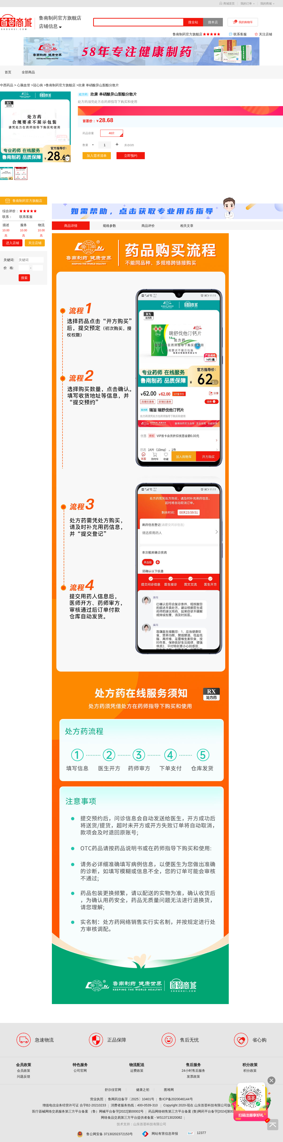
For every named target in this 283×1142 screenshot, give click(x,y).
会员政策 (23, 1065)
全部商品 (28, 72)
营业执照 (96, 1099)
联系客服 (238, 34)
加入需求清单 (97, 156)
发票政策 (193, 1076)
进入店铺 (12, 243)
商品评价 (148, 226)
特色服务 (80, 1065)
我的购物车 (243, 22)
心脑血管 (23, 85)
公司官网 (80, 1070)
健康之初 (142, 1089)
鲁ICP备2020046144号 (176, 1099)
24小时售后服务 (193, 1070)
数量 (85, 145)
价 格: (9, 268)
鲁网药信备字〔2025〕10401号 (131, 1099)
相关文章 (186, 226)
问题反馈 (23, 1076)
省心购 (259, 1039)
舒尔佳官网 (113, 1089)
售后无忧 (189, 1039)
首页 (8, 72)
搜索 (24, 278)
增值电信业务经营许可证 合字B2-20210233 (74, 1105)
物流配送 (136, 1065)
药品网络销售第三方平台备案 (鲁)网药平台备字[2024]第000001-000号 (199, 1111)
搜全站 (193, 22)
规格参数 (109, 226)
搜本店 (213, 22)
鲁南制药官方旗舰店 (60, 85)
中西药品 (6, 85)
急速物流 (44, 1039)
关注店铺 (35, 243)
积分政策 (250, 1065)
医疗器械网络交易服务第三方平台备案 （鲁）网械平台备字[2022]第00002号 (88, 1111)
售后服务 (193, 1065)
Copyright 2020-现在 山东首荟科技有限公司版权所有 (202, 1105)
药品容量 (88, 133)
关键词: (9, 260)
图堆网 (169, 1089)
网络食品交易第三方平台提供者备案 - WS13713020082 (141, 1117)
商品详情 (70, 226)
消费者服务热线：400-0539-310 (135, 1105)
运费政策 (136, 1070)
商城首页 (227, 3)
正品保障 (116, 1039)
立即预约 (130, 156)
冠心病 (38, 85)
